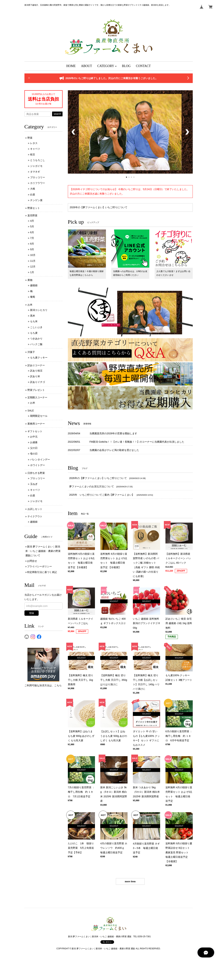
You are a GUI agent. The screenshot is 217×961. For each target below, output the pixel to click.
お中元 (34, 436)
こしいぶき (36, 327)
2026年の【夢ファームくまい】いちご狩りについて (98, 207)
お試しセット (34, 509)
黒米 (32, 315)
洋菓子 (31, 352)
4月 (32, 220)
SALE (30, 410)
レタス (34, 143)
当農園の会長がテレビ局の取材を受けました (114, 450)
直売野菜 (32, 215)
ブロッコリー (37, 177)
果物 (29, 280)
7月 (32, 238)
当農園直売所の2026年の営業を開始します (113, 433)
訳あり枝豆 (36, 370)
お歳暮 (34, 442)
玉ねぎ (34, 484)
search (57, 113)
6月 (32, 232)
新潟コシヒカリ (38, 310)
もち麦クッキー (38, 357)
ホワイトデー (37, 465)
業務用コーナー (36, 423)
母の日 (34, 453)
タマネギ (35, 171)
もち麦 (34, 332)
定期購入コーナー (37, 397)
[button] (107, 66)
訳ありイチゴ (37, 382)
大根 (32, 188)
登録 (31, 613)
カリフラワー (37, 183)
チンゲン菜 (36, 200)
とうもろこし (37, 160)
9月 (32, 249)
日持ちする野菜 (36, 473)
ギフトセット (34, 431)
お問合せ (32, 561)
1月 (32, 272)
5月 (32, 226)
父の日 (34, 448)
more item (130, 881)
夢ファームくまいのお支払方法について (91, 486)
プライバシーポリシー (39, 566)
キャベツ (35, 148)
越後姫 (34, 285)
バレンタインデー (40, 459)
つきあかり (36, 338)
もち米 (34, 321)
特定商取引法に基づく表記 (42, 572)
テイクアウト (34, 516)
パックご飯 (36, 344)
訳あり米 (35, 376)
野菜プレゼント (36, 390)
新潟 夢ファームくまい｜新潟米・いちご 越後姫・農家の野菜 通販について (43, 551)
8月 (32, 243)
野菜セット (33, 208)
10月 (32, 255)
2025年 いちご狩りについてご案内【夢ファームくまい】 (101, 494)
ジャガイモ (36, 166)
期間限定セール (38, 415)
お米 (29, 304)
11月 (32, 260)
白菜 (32, 194)
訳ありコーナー (36, 365)
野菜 (29, 137)
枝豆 (32, 154)
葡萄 (32, 296)
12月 (32, 266)
